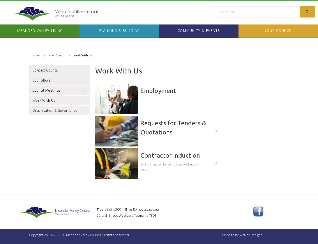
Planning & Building (119, 31)
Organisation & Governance (59, 110)
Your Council (278, 31)
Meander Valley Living (40, 31)
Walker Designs (251, 235)
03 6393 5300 (110, 209)
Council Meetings (59, 90)
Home (37, 55)
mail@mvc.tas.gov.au (143, 209)
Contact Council (45, 70)
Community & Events (199, 31)
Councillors (41, 80)
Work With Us (59, 100)
